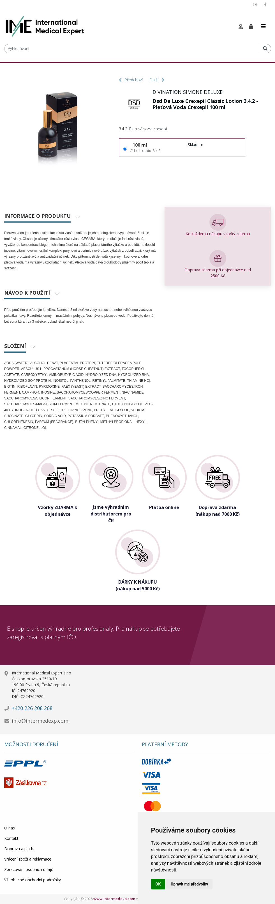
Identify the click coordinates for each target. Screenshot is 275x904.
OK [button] (158, 884)
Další (156, 79)
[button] (241, 27)
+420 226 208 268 (32, 708)
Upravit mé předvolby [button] (189, 884)
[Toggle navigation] (263, 26)
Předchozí (131, 79)
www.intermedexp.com (114, 898)
